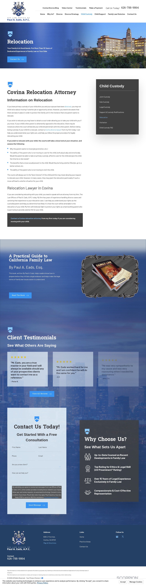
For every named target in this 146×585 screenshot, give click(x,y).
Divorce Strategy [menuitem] (72, 14)
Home (82, 537)
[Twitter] (123, 536)
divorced (68, 106)
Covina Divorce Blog (51, 8)
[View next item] (27, 394)
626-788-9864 (130, 8)
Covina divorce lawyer (53, 130)
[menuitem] (117, 96)
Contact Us (84, 547)
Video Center (67, 8)
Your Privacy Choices (34, 578)
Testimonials (81, 8)
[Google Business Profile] (117, 536)
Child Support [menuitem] (100, 14)
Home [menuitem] (42, 14)
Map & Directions (49, 543)
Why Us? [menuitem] (50, 14)
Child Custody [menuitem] (86, 14)
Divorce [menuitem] (59, 14)
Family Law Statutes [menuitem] (116, 14)
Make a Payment (96, 8)
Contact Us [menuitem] (131, 14)
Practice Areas (85, 542)
